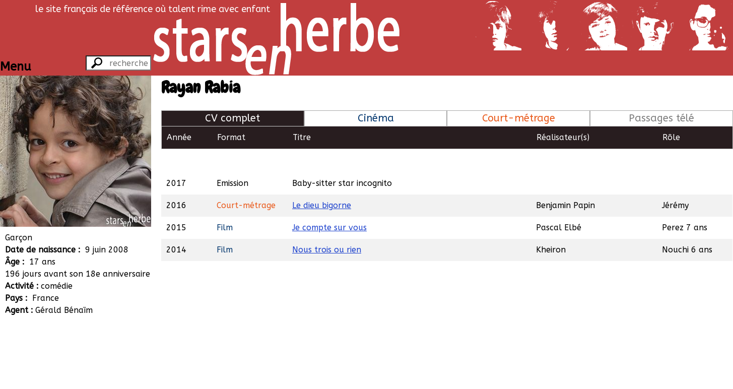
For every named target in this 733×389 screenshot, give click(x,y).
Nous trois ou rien (326, 226)
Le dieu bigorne (321, 182)
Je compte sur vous (329, 204)
